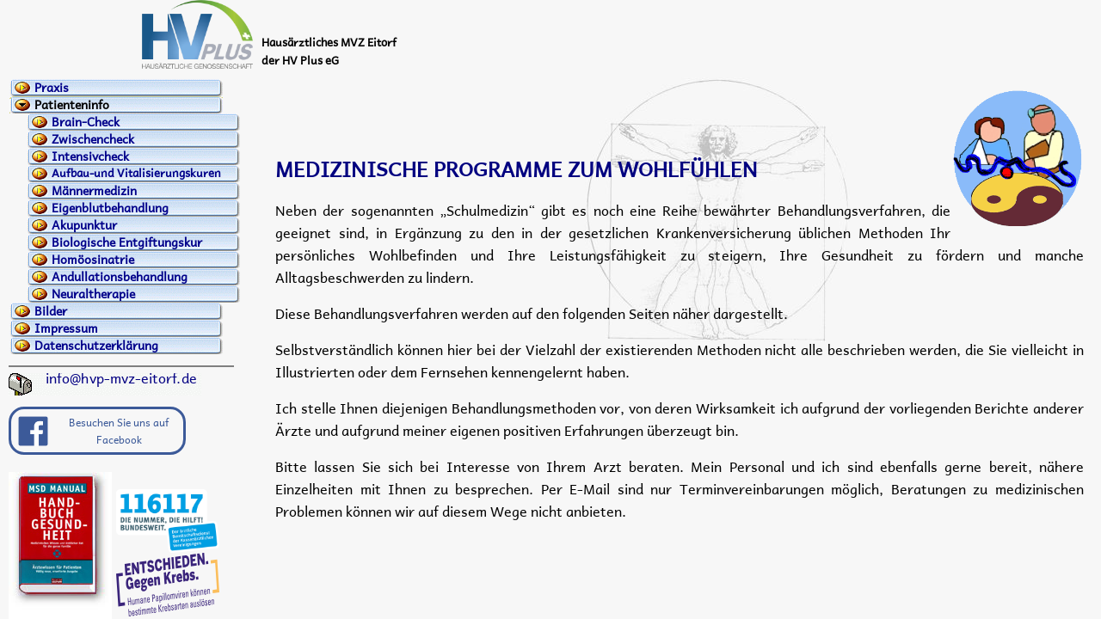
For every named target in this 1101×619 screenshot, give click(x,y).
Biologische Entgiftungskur (127, 242)
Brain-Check (86, 122)
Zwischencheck (93, 139)
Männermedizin (94, 190)
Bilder (50, 311)
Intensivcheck (90, 156)
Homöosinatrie (93, 259)
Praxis (51, 87)
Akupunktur (84, 225)
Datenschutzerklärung (96, 345)
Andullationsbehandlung (120, 276)
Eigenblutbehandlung (110, 208)
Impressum (66, 328)
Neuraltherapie (93, 294)
